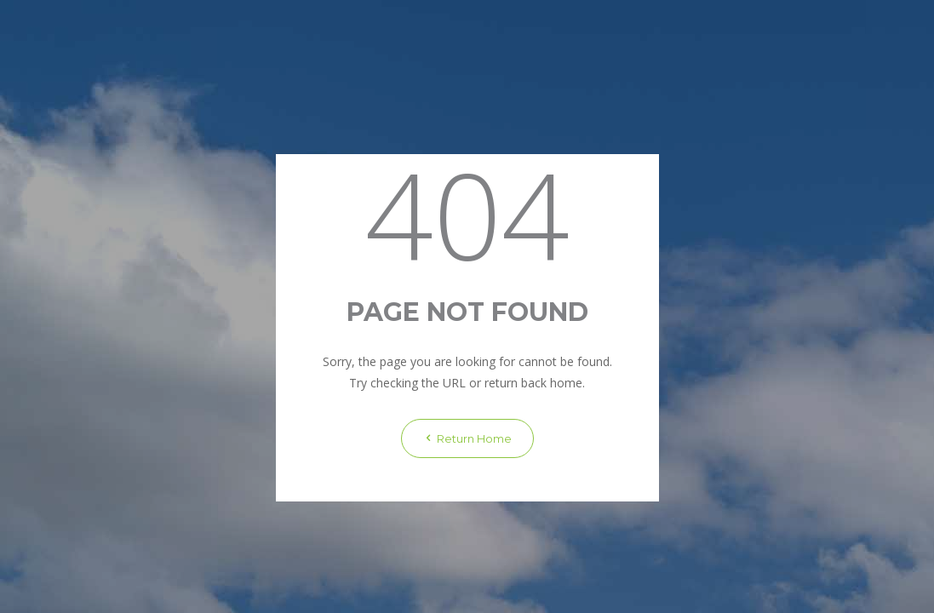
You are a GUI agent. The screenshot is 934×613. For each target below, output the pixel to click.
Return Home (467, 438)
